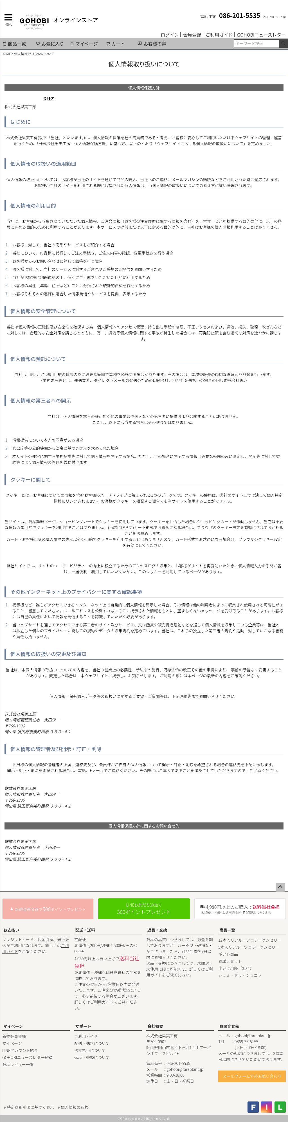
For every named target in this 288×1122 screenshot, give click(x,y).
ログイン (170, 34)
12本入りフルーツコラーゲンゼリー (250, 940)
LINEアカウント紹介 (20, 1050)
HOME (6, 53)
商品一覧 (14, 43)
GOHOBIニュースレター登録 (27, 1057)
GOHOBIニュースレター (261, 34)
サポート (83, 1026)
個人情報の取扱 (74, 1107)
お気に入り (50, 43)
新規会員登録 (14, 1036)
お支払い (11, 930)
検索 (283, 44)
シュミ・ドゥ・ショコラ (240, 975)
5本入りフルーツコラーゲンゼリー (248, 947)
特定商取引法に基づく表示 (30, 1107)
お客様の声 (155, 43)
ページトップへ (280, 887)
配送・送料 (85, 930)
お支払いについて (90, 1050)
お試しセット (230, 961)
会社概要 (155, 1026)
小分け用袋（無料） (236, 968)
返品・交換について (92, 1057)
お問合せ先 (229, 1026)
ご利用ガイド (219, 34)
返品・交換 (157, 930)
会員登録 (192, 34)
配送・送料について (92, 1043)
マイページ (84, 43)
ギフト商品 (228, 954)
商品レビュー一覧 (18, 1064)
